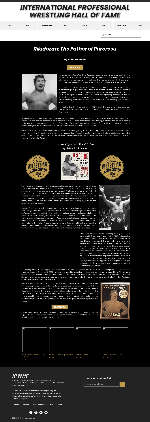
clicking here (54, 317)
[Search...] (120, 34)
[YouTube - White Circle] (46, 412)
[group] (75, 344)
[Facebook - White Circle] (30, 412)
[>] (122, 384)
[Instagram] (36, 412)
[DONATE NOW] (75, 67)
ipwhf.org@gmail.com (21, 385)
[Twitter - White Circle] (41, 412)
